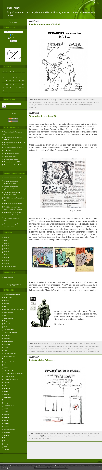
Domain (6, 192)
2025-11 (6, 254)
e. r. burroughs (65, 349)
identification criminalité (44, 351)
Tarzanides (7, 441)
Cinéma (6, 327)
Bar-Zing (13, 8)
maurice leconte (65, 105)
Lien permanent (54, 102)
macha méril (39, 105)
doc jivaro (79, 351)
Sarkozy (6, 423)
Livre (5, 385)
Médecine (7, 388)
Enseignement (8, 341)
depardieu (88, 102)
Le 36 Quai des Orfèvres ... (42, 360)
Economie (7, 335)
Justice (6, 367)
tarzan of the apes (77, 349)
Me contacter (13, 22)
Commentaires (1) (67, 102)
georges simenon (85, 346)
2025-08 (6, 263)
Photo (6, 411)
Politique (6, 414)
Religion (6, 417)
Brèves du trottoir (9, 324)
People (6, 408)
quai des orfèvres (54, 436)
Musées (6, 400)
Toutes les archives (10, 266)
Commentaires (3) (35, 436)
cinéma (74, 105)
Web (5, 446)
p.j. (62, 436)
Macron (6, 449)
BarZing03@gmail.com (13, 285)
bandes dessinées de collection (64, 351)
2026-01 (6, 249)
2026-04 (6, 240)
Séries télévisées (9, 429)
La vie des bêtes (9, 376)
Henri (5, 218)
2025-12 (6, 252)
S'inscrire (14, 35)
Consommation (9, 329)
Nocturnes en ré (9, 405)
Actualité (6, 300)
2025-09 (6, 260)
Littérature (7, 382)
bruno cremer (33, 438)
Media (6, 391)
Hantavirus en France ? (11, 153)
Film (5, 350)
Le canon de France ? (11, 159)
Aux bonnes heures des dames (14, 309)
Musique (6, 403)
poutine (81, 102)
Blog (5, 321)
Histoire (6, 359)
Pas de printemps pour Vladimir (45, 24)
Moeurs (6, 394)
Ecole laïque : (8, 150)
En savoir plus (5, 468)
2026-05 (6, 237)
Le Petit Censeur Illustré (11, 379)
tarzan (57, 349)
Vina (5, 178)
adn (85, 349)
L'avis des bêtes (9, 370)
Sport (5, 438)
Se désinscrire (13, 38)
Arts (5, 306)
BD (5, 315)
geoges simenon (45, 438)
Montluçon (7, 397)
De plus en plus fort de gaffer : (13, 147)
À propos (13, 113)
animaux (6, 303)
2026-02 (6, 246)
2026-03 (6, 243)
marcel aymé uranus (52, 105)
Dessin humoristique (10, 332)
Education (7, 338)
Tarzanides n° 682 (9, 156)
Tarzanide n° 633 (17, 203)
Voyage (6, 444)
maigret (95, 102)
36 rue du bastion (85, 436)
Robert (6, 224)
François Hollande (10, 353)
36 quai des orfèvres (71, 436)
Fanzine (6, 347)
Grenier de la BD (9, 356)
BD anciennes (8, 277)
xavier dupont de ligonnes (45, 349)
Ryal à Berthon (8, 198)
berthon (6, 203)
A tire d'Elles (8, 297)
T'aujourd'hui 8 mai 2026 (12, 162)
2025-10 (6, 257)
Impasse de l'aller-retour (11, 362)
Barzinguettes (8, 312)
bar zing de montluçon (91, 351)
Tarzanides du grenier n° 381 (43, 116)
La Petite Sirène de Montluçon (13, 373)
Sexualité (7, 432)
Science (6, 426)
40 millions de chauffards (12, 294)
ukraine (31, 105)
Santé (6, 420)
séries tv (80, 105)
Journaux (7, 365)
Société (6, 435)
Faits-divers (7, 344)
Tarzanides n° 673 (15, 178)
